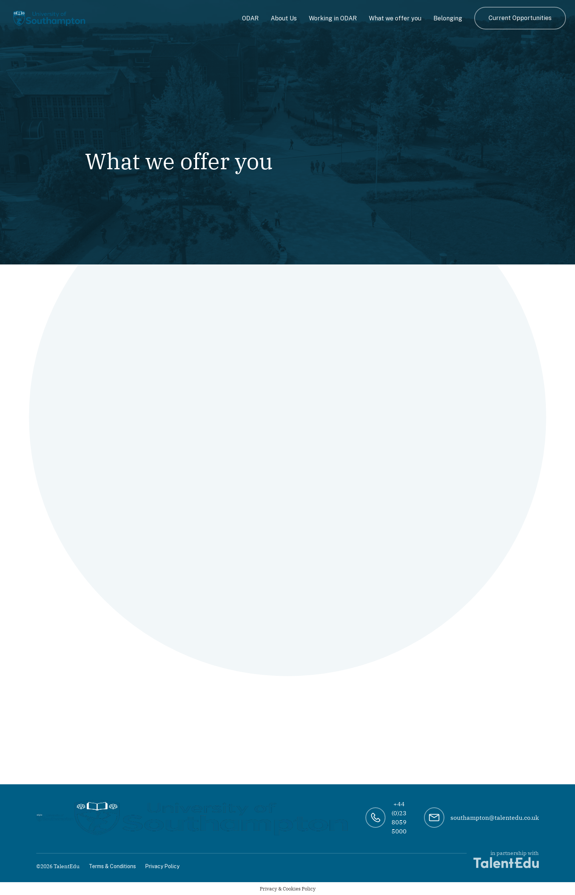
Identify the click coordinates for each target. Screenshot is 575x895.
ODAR (250, 18)
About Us (284, 18)
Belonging (447, 18)
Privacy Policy (162, 866)
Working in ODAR (333, 18)
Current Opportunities (520, 18)
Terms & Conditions (112, 866)
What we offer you (395, 18)
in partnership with (506, 859)
